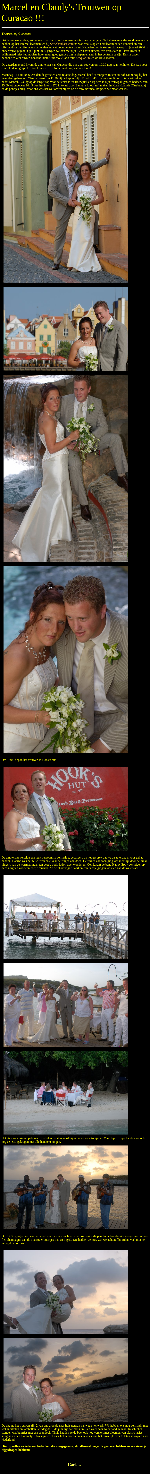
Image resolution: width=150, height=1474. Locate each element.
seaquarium (83, 58)
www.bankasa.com (62, 43)
